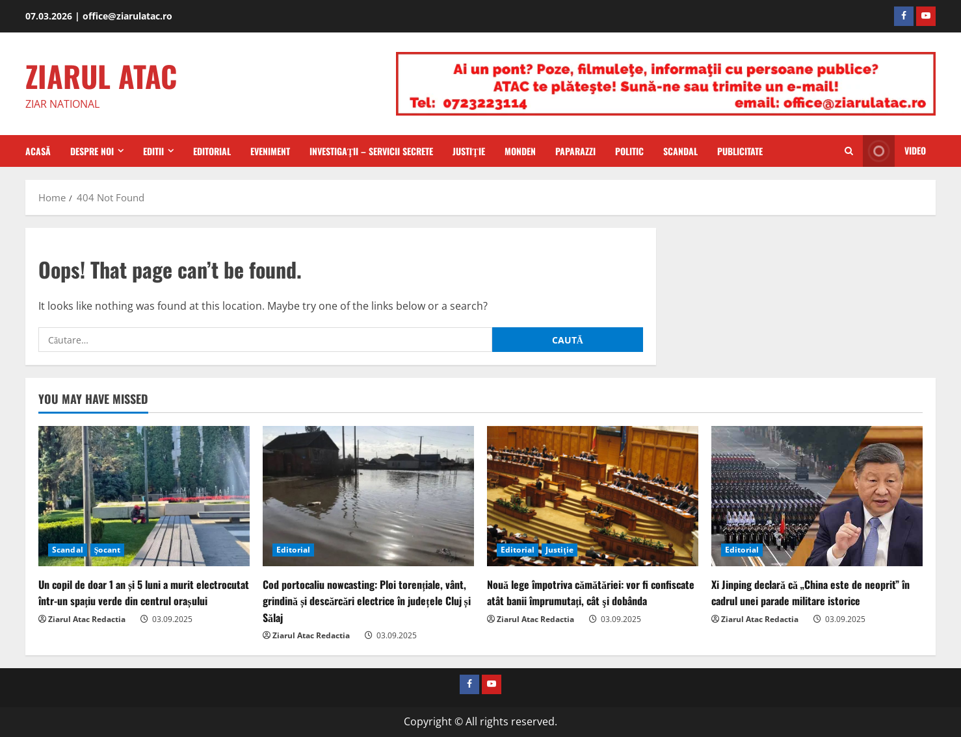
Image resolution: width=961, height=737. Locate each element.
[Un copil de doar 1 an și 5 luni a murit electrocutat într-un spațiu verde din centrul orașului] (144, 496)
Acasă (38, 151)
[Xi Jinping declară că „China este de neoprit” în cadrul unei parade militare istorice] (817, 496)
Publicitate (740, 151)
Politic (629, 151)
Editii (153, 151)
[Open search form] (849, 151)
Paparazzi (575, 151)
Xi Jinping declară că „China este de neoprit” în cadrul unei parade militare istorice (810, 592)
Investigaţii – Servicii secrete (371, 151)
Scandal (680, 151)
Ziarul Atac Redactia (86, 619)
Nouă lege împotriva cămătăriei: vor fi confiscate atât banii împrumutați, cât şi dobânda (590, 592)
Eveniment (270, 151)
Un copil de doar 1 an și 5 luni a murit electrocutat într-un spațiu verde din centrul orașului (143, 592)
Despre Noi (92, 151)
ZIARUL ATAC (101, 75)
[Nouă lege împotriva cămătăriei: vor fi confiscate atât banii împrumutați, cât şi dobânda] (592, 496)
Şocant (107, 549)
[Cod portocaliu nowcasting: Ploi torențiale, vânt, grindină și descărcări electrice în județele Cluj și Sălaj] (368, 496)
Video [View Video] (894, 151)
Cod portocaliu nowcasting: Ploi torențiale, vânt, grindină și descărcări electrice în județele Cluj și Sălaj (367, 601)
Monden (520, 151)
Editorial (212, 151)
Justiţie (468, 151)
